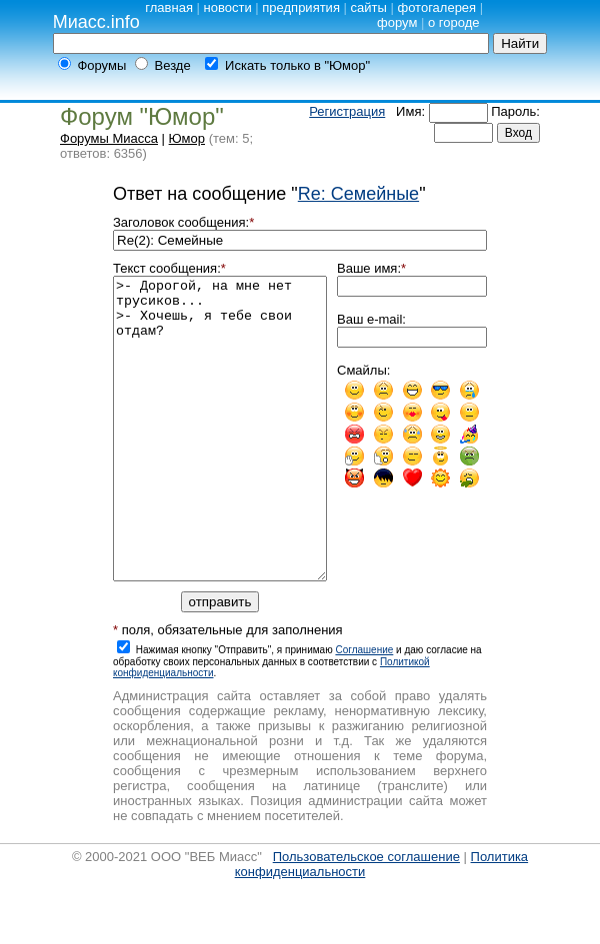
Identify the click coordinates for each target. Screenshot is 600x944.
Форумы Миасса (109, 138)
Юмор (187, 138)
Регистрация (347, 111)
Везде (173, 65)
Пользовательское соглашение (366, 916)
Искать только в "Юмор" (297, 65)
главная (169, 7)
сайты (369, 7)
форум (397, 22)
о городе (454, 22)
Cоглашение (364, 709)
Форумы (101, 65)
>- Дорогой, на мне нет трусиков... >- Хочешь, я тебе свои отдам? (220, 458)
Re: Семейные (358, 194)
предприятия (301, 7)
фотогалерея (436, 7)
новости (228, 7)
